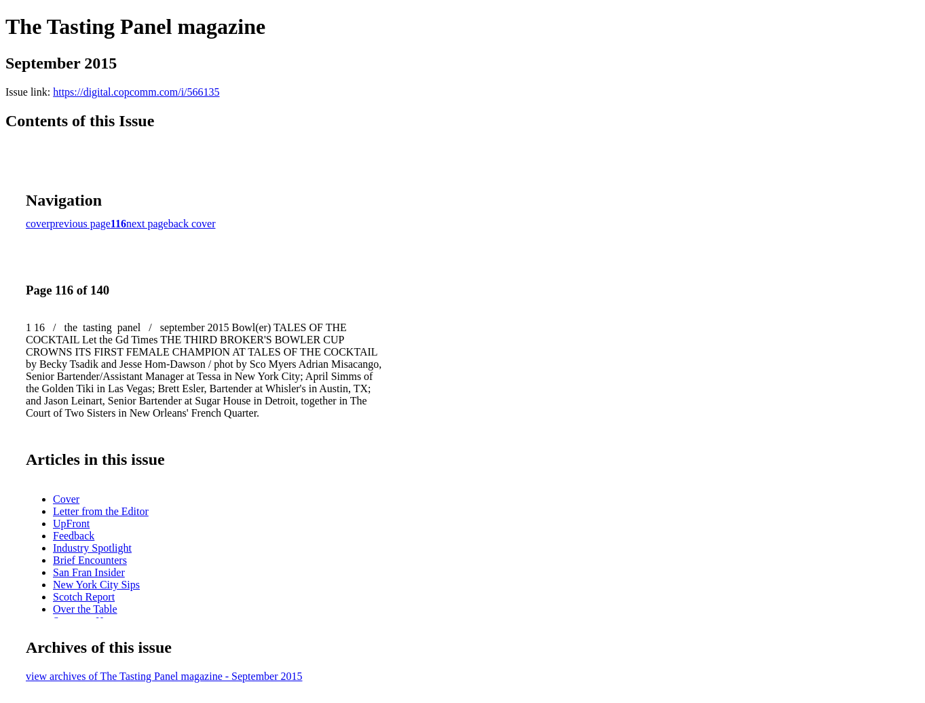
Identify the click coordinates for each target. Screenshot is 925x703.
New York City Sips (96, 584)
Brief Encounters (90, 560)
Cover (66, 499)
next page (147, 223)
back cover (192, 223)
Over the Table (85, 609)
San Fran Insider (89, 572)
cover (38, 223)
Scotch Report (84, 597)
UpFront (71, 523)
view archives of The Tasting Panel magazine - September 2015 (164, 676)
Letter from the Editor (101, 511)
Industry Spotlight (92, 548)
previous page (80, 223)
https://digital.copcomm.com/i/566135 (136, 92)
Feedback (73, 536)
